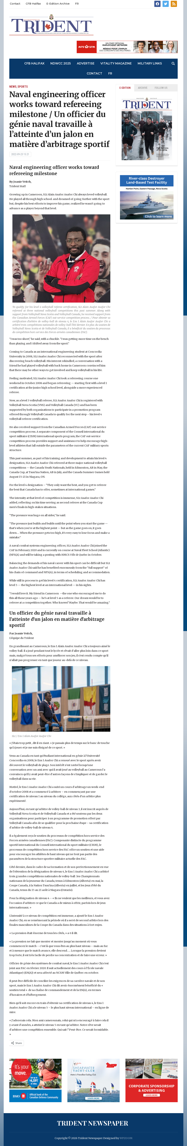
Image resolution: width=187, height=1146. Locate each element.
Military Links (150, 63)
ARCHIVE (142, 87)
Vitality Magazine (116, 63)
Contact (15, 3)
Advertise (85, 63)
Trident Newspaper (92, 1122)
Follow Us (161, 87)
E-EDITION (125, 87)
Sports (23, 86)
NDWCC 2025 (60, 63)
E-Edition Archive (58, 3)
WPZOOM (126, 1138)
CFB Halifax (33, 3)
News (12, 86)
